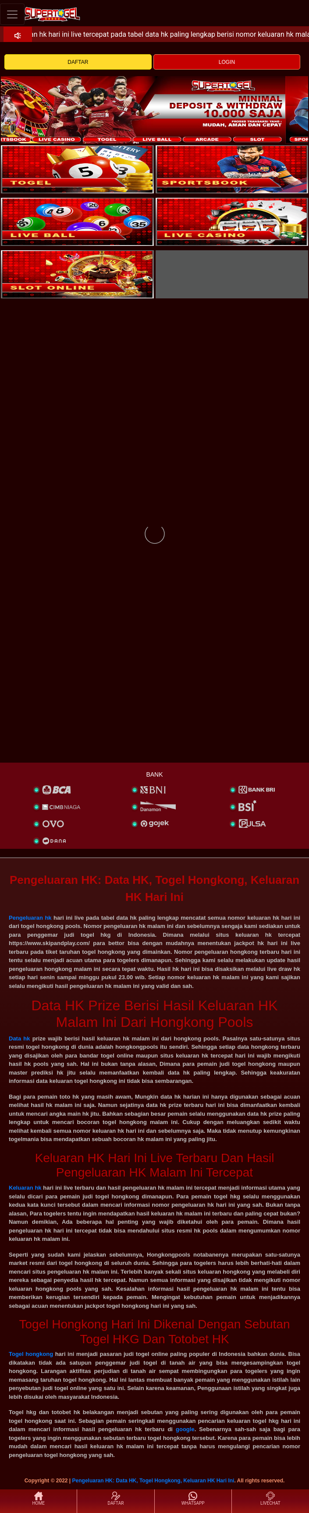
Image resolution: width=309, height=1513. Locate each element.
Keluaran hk (25, 1187)
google (185, 1429)
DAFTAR (77, 62)
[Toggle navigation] (12, 14)
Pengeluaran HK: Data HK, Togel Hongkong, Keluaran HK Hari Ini (153, 1481)
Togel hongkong (31, 1354)
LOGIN (227, 62)
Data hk (19, 1038)
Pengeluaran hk (30, 917)
